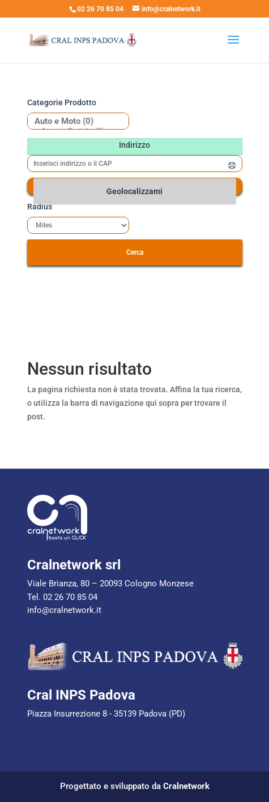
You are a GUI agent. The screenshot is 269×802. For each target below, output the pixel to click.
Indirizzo (134, 144)
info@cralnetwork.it (64, 610)
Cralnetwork (186, 786)
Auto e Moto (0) (73, 121)
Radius (39, 206)
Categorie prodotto (61, 102)
